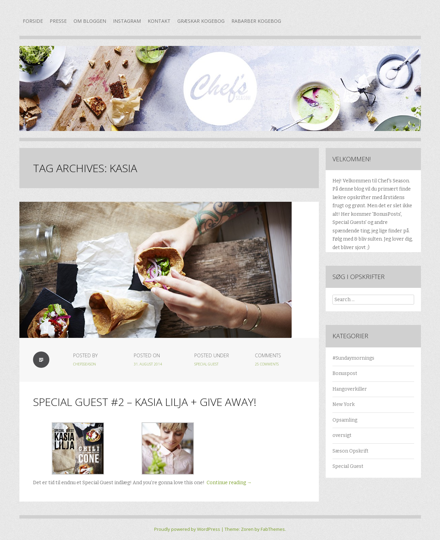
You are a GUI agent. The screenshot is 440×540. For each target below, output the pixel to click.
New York (343, 404)
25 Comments (267, 364)
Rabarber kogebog (256, 21)
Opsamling (344, 420)
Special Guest (206, 364)
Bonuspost (344, 373)
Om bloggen (90, 21)
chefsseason (84, 364)
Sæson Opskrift (350, 451)
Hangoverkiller (349, 389)
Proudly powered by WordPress (187, 529)
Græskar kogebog (201, 21)
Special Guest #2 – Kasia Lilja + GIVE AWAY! (144, 401)
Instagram (127, 21)
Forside (33, 21)
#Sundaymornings (353, 358)
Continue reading (229, 483)
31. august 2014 (148, 364)
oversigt (342, 435)
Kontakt (159, 21)
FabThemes (273, 529)
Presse (58, 21)
